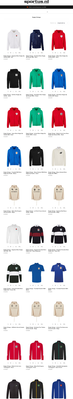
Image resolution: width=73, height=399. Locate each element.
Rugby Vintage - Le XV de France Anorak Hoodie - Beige (36, 211)
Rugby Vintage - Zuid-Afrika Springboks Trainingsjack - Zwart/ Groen (57, 367)
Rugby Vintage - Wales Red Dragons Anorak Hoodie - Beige (12, 211)
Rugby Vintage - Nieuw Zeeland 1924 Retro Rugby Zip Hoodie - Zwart (36, 173)
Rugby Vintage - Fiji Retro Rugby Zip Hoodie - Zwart (12, 95)
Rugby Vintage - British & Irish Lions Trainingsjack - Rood (12, 367)
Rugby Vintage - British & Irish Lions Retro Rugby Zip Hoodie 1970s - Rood (58, 134)
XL (16, 53)
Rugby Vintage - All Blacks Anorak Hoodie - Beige (14, 328)
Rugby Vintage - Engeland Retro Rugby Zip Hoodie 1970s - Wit (14, 56)
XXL (20, 53)
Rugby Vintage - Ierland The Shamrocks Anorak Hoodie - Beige (58, 328)
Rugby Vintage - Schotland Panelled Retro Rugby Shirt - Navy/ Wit (58, 250)
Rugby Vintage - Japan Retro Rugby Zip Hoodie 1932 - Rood (13, 134)
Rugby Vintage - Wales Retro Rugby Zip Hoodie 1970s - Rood (57, 56)
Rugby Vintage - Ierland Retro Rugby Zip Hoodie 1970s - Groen (36, 134)
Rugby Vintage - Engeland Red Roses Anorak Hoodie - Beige (57, 211)
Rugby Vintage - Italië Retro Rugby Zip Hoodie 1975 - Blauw (57, 95)
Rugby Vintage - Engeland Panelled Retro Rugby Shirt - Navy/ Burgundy (36, 250)
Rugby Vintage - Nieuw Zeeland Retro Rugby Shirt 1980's (57, 173)
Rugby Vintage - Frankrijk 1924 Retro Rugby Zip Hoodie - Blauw (12, 173)
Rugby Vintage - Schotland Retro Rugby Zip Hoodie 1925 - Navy (35, 56)
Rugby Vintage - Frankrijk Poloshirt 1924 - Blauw (36, 289)
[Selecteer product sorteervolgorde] (63, 23)
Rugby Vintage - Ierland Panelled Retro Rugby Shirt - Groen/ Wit (13, 289)
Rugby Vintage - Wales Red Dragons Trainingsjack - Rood (35, 367)
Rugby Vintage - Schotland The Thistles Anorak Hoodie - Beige (35, 328)
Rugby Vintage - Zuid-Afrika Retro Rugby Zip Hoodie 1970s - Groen (36, 95)
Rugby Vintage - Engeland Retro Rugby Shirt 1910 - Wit (13, 250)
